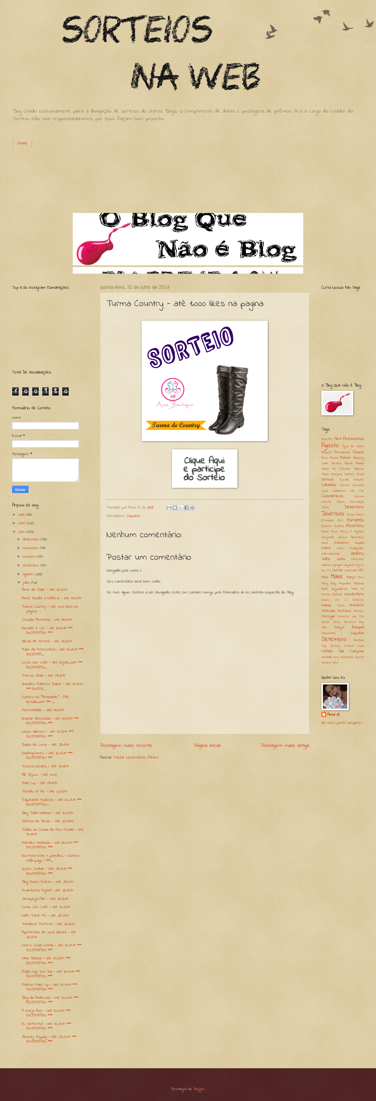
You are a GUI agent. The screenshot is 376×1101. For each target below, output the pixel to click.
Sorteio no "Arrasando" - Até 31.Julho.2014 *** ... (45, 699)
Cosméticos (332, 496)
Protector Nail (346, 616)
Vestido (326, 657)
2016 (22, 515)
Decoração (357, 502)
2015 (22, 523)
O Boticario (354, 600)
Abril (337, 439)
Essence (326, 526)
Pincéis (358, 611)
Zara (335, 662)
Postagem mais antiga (285, 745)
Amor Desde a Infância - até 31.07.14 (51, 598)
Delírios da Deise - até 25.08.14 (48, 821)
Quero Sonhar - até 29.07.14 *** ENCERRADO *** (47, 871)
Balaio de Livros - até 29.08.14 (45, 745)
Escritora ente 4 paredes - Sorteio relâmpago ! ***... (50, 858)
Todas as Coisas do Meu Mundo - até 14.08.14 (53, 832)
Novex (325, 600)
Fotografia (327, 537)
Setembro (333, 639)
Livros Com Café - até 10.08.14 (46, 907)
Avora (334, 458)
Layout (348, 565)
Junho (340, 559)
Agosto (330, 445)
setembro (31, 565)
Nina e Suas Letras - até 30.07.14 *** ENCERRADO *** (52, 947)
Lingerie (359, 565)
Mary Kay (328, 583)
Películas (328, 611)
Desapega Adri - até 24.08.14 (45, 899)
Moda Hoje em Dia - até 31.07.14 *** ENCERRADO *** (51, 974)
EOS (341, 520)
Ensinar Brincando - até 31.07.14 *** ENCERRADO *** (50, 721)
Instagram (357, 548)
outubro (30, 556)
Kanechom (357, 559)
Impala (359, 542)
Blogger (199, 1089)
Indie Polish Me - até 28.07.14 (45, 915)
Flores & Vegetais (352, 531)
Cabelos (328, 484)
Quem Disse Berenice (338, 622)
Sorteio (359, 640)
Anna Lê (333, 715)
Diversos (332, 513)
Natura (337, 594)
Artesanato (342, 452)
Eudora (339, 526)
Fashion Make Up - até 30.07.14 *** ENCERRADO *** (49, 987)
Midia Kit (357, 589)
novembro (31, 548)
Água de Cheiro (353, 446)
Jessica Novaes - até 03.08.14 (45, 766)
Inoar (340, 548)
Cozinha (326, 502)
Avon (324, 458)
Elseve (360, 514)
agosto (29, 574)
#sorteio (327, 439)
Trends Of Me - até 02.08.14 (44, 791)
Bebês (336, 463)
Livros (337, 570)
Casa (324, 491)
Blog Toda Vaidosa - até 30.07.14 (47, 813)
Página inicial (206, 745)
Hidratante (341, 542)
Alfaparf (326, 452)
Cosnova (359, 496)
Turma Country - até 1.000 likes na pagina (50, 609)
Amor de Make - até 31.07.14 (44, 590)
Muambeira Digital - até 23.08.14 (47, 890)
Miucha (325, 594)
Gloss (324, 543)
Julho (325, 559)
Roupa (358, 627)
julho (27, 583)
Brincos (327, 479)
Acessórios (353, 438)
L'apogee (337, 565)
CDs (361, 491)
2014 (22, 532)
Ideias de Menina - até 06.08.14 (47, 641)
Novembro (354, 594)
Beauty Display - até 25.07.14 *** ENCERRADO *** (49, 1039)
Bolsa (359, 463)
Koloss (326, 565)
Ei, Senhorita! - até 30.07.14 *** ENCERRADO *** (46, 1026)
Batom (345, 458)
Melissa (359, 583)
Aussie (358, 452)
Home (22, 143)
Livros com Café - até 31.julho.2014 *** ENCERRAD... (52, 665)
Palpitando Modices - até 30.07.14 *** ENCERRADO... (52, 802)
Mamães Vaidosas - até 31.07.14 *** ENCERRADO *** (50, 845)
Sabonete (328, 633)
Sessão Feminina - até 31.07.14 (47, 620)
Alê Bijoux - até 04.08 (39, 775)
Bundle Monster (351, 480)
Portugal (327, 616)
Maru (361, 577)
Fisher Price (329, 531)
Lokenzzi (351, 570)
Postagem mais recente (126, 745)
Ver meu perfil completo (341, 723)
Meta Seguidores (334, 589)
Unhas (327, 651)
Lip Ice (326, 570)
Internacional (330, 553)
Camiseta (358, 485)
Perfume (344, 611)
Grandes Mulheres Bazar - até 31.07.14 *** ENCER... (52, 686)
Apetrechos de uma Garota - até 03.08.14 (49, 934)
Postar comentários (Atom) (135, 757)
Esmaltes (355, 520)
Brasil (360, 474)
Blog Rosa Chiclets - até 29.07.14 (47, 882)
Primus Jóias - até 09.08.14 (43, 675)
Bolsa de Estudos (335, 469)
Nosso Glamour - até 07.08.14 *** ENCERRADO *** (47, 734)
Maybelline (345, 583)
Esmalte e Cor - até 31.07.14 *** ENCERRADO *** (47, 630)
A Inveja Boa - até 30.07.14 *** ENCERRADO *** (46, 1013)
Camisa (344, 485)
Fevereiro (355, 525)
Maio (324, 577)
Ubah (361, 646)
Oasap (326, 605)
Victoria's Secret (352, 657)
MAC (361, 570)
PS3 (361, 616)
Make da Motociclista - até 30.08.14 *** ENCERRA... (52, 652)
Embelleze (327, 520)
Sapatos (133, 516)
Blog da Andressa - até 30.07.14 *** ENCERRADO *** (50, 1000)
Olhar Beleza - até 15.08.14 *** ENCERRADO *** (46, 960)
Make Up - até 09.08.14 (39, 783)
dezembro (32, 539)
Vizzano (326, 662)
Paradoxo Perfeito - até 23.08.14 (48, 924)
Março (350, 577)
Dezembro (354, 507)
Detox (325, 507)
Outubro (356, 605)
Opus (340, 605)
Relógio (339, 627)
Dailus (340, 502)
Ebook (351, 514)
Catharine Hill (343, 491)
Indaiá (326, 548)
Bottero (349, 474)
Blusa (348, 463)
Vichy (337, 657)
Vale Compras (351, 651)
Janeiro (357, 553)
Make (337, 576)
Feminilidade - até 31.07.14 (43, 710)
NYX (337, 600)
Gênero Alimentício (351, 537)
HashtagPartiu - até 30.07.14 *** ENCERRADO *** (47, 755)
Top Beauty (330, 646)
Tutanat (349, 646)
